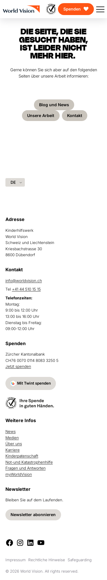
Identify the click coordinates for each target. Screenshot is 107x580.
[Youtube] (41, 542)
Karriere (12, 450)
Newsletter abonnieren (33, 514)
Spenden (72, 9)
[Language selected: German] (15, 182)
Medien (12, 437)
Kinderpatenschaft (21, 456)
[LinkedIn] (30, 542)
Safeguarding (80, 560)
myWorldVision (18, 474)
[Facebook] (9, 542)
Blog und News (54, 104)
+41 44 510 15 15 (26, 289)
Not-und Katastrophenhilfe (29, 462)
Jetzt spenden (18, 366)
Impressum (15, 560)
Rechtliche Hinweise (46, 560)
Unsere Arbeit (40, 115)
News (10, 431)
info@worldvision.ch (23, 280)
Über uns (13, 443)
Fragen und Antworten (25, 468)
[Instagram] (20, 542)
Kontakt (74, 115)
